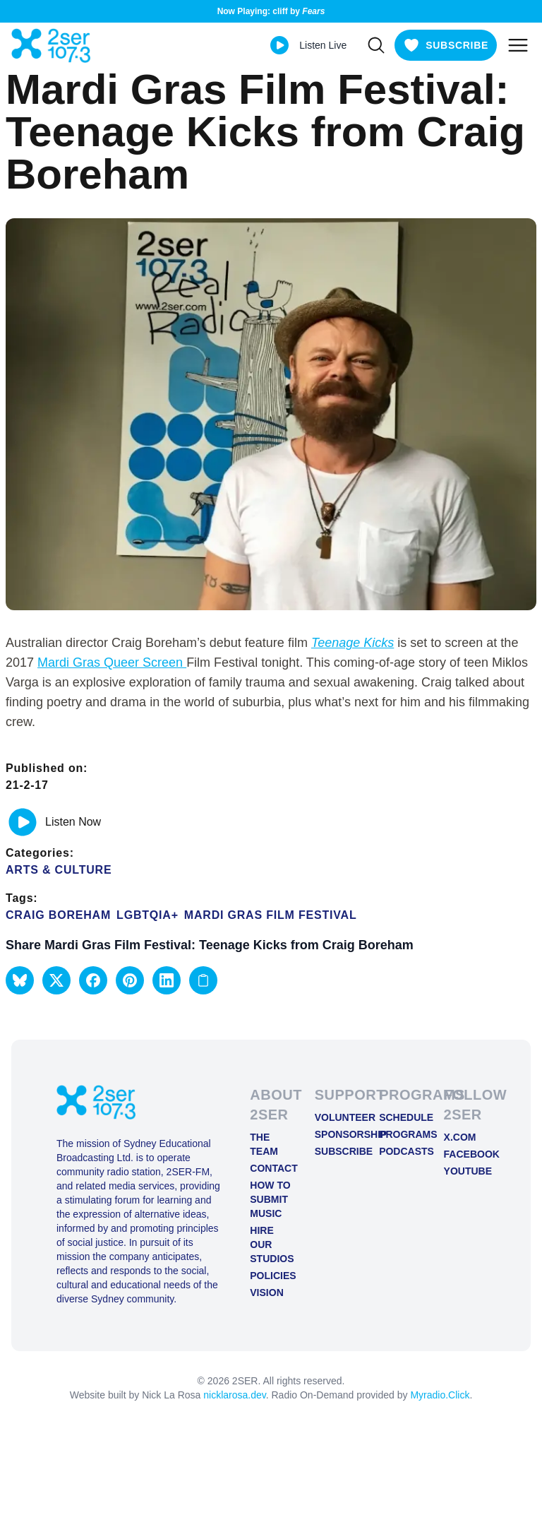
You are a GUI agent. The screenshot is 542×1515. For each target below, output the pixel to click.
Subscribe (335, 1151)
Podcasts (400, 1151)
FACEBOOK (465, 1154)
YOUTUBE (465, 1171)
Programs (400, 1134)
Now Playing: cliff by (271, 11)
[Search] (376, 45)
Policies (270, 1275)
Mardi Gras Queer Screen (111, 662)
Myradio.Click (439, 1395)
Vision (266, 1292)
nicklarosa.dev (234, 1395)
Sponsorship (335, 1134)
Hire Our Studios (270, 1244)
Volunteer (335, 1117)
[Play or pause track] (23, 822)
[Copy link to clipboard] (203, 980)
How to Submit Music (270, 1199)
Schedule (400, 1117)
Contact (270, 1168)
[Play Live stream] (279, 45)
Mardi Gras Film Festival (270, 915)
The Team (264, 1144)
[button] (20, 980)
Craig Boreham (58, 915)
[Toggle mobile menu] (518, 45)
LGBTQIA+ (147, 915)
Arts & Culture (59, 870)
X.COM (460, 1137)
